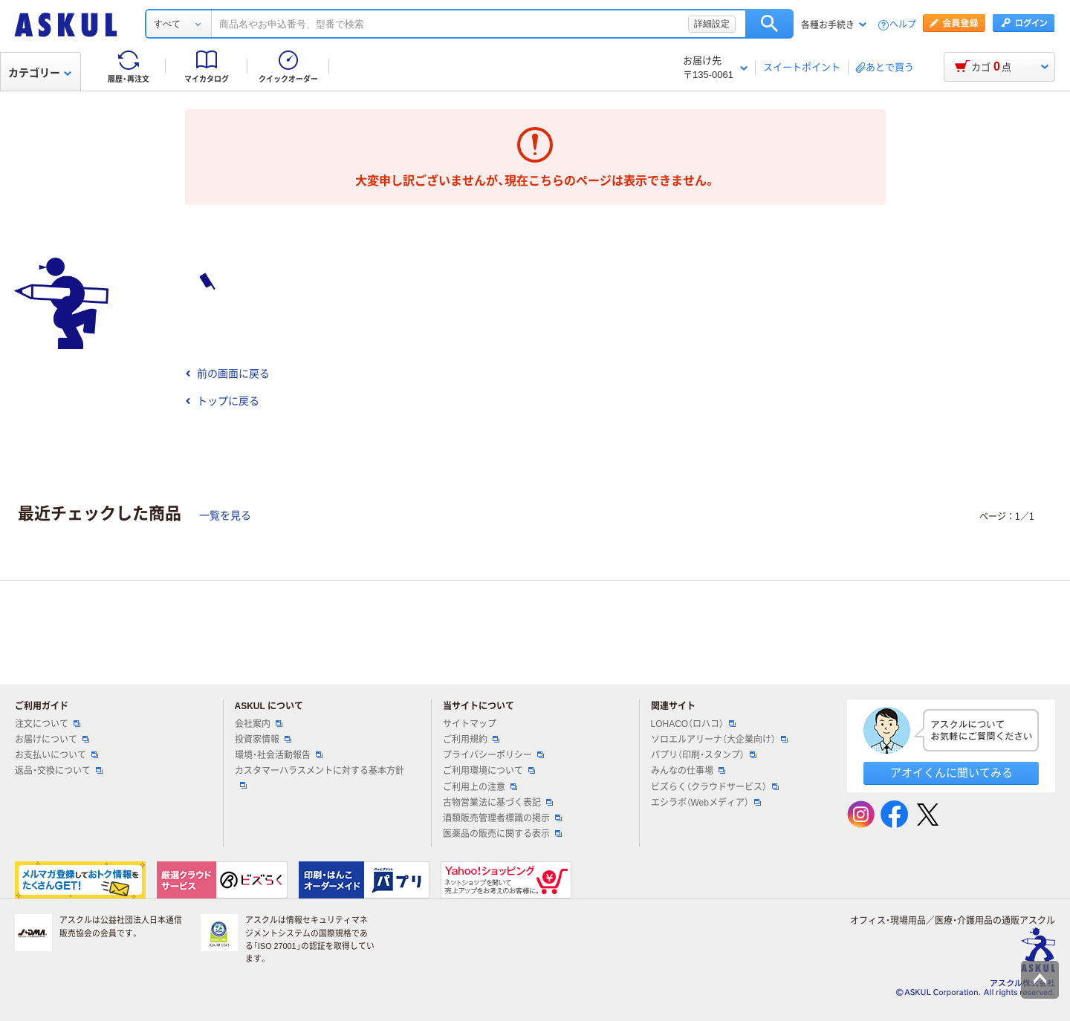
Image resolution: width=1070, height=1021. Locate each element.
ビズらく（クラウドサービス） (715, 787)
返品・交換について (59, 771)
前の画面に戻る (227, 373)
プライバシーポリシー (493, 755)
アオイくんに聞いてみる (951, 772)
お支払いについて (56, 755)
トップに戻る (222, 401)
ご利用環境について (489, 771)
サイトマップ (469, 724)
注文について (47, 724)
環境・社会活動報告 (278, 755)
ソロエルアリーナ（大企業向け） (719, 739)
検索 (769, 24)
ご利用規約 (471, 739)
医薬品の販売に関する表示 (502, 834)
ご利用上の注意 (480, 787)
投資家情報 (263, 739)
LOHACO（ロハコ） (693, 724)
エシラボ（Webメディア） (706, 802)
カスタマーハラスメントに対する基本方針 (319, 777)
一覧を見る (225, 515)
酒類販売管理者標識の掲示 (502, 818)
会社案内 (258, 724)
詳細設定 (712, 23)
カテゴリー (39, 73)
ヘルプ (902, 25)
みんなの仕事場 (688, 771)
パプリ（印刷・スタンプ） (703, 755)
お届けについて (52, 739)
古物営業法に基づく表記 (498, 802)
